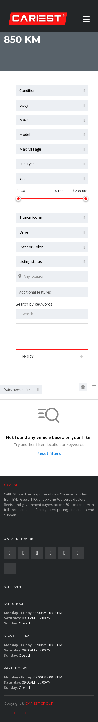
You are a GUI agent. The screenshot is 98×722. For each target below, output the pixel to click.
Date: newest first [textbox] (18, 388)
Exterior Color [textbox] (31, 245)
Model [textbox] (24, 134)
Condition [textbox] (27, 90)
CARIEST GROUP (39, 702)
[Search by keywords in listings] (52, 313)
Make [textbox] (24, 119)
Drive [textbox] (23, 231)
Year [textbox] (23, 178)
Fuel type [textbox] (27, 163)
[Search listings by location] (52, 275)
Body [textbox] (23, 105)
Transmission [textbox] (30, 216)
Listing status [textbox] (30, 260)
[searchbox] (53, 291)
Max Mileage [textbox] (30, 149)
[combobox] (52, 90)
